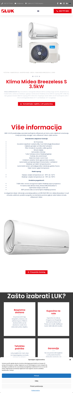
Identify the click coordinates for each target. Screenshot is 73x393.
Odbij (36, 381)
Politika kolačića (35, 390)
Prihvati (36, 376)
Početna (6, 72)
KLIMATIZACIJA (15, 72)
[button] (70, 360)
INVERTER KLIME (24, 72)
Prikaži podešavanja (36, 386)
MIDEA (32, 72)
